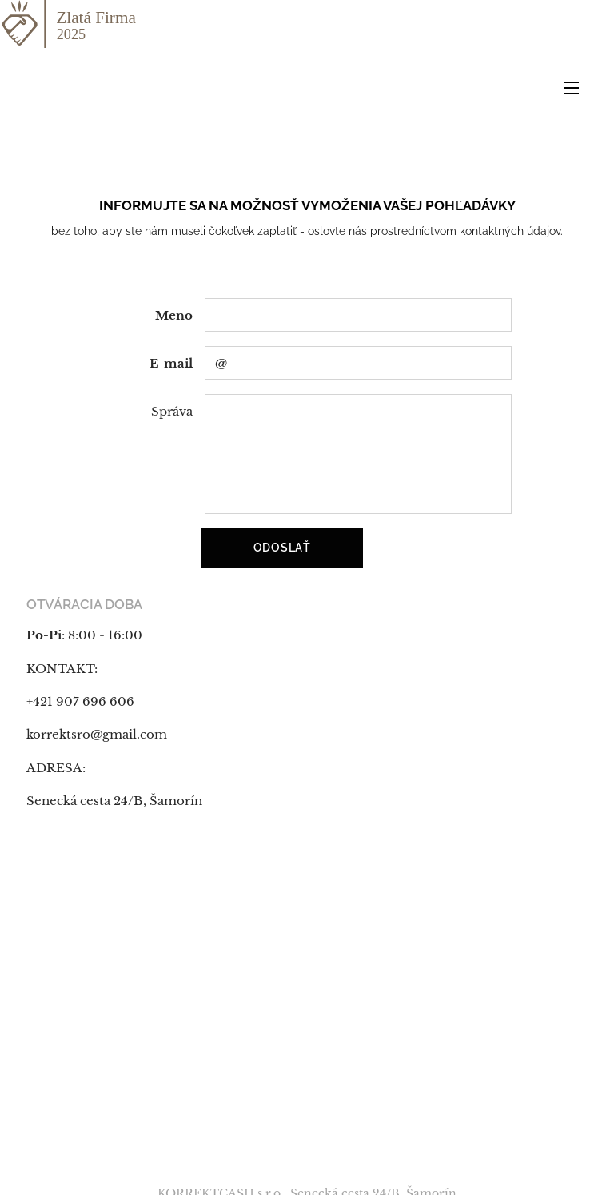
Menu (571, 88)
